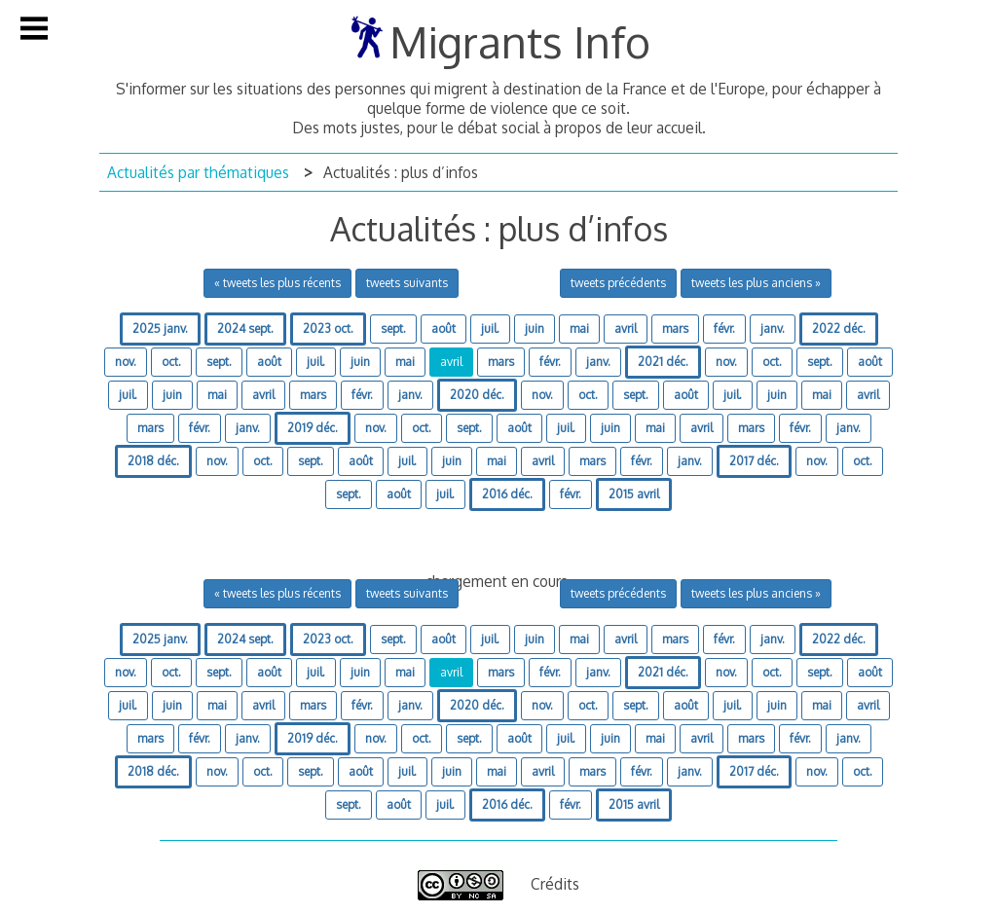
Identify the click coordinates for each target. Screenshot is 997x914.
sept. (393, 328)
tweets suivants (407, 282)
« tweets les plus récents (277, 282)
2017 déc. (754, 461)
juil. (490, 328)
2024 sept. (245, 328)
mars (675, 328)
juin (534, 328)
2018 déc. (153, 461)
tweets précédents (618, 282)
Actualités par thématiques (198, 172)
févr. (724, 328)
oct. (171, 361)
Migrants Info (519, 41)
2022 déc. (839, 328)
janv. (772, 328)
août (443, 328)
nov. (125, 361)
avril (625, 328)
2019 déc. (312, 427)
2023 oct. (328, 328)
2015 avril (634, 494)
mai (579, 328)
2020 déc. (477, 394)
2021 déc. (663, 361)
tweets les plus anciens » (756, 282)
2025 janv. (160, 328)
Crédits (555, 884)
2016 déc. (507, 494)
